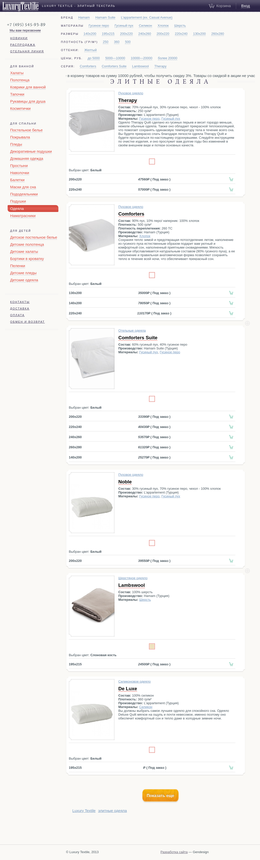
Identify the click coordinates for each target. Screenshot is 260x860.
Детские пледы (23, 273)
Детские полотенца (27, 244)
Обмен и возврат (27, 321)
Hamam (84, 17)
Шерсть (180, 25)
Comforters (88, 66)
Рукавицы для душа (27, 101)
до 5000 (94, 58)
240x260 (144, 34)
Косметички (20, 108)
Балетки (17, 180)
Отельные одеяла (132, 330)
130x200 (199, 34)
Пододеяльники (24, 194)
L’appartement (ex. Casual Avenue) (146, 17)
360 (117, 42)
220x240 (181, 34)
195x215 (108, 34)
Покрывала (20, 137)
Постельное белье (26, 130)
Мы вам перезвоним (25, 30)
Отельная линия (27, 51)
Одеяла (17, 208)
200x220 (126, 34)
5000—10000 (115, 58)
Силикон (145, 25)
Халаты (17, 73)
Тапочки (17, 94)
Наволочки (19, 173)
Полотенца (19, 80)
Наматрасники (23, 215)
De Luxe (127, 688)
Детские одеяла (24, 280)
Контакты (20, 301)
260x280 (217, 34)
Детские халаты (24, 251)
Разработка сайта (174, 852)
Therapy (160, 66)
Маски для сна (23, 187)
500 (128, 42)
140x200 (90, 34)
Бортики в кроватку (27, 258)
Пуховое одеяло (130, 93)
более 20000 (167, 58)
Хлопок (163, 25)
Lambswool (140, 66)
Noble (125, 481)
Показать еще (160, 795)
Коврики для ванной (28, 87)
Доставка (19, 308)
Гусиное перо (99, 25)
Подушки (18, 201)
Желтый (90, 50)
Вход (245, 6)
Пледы (16, 144)
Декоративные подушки (31, 151)
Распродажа (22, 44)
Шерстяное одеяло (133, 578)
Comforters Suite (114, 66)
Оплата (17, 315)
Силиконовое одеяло (134, 681)
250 (105, 42)
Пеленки (17, 266)
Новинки (19, 38)
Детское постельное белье (33, 237)
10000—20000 (141, 58)
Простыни (19, 165)
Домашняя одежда (26, 158)
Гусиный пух (124, 25)
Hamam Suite (105, 17)
